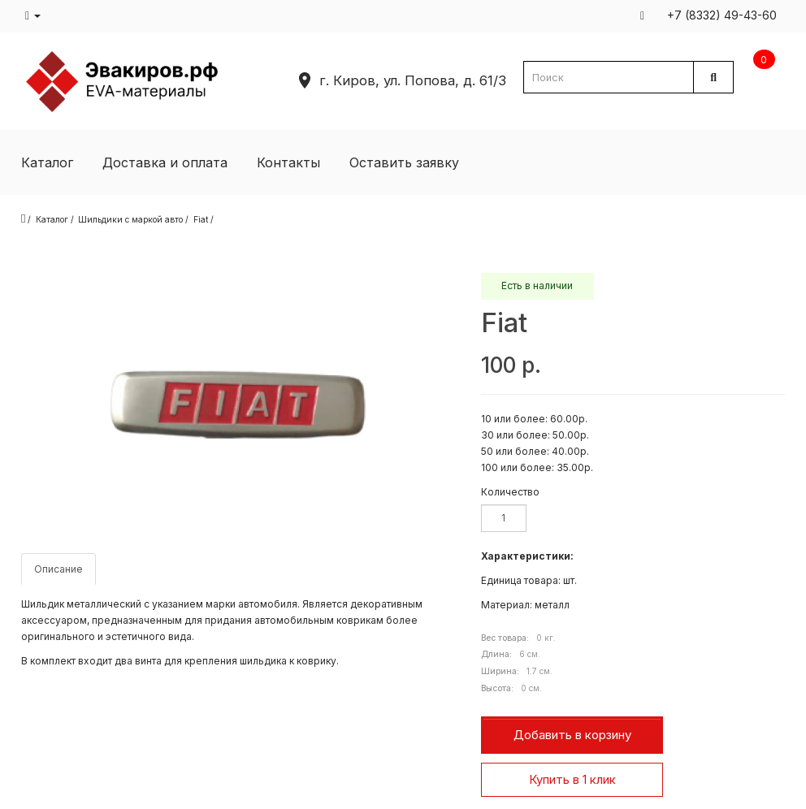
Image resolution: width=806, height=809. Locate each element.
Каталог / (55, 219)
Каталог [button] (47, 162)
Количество (510, 492)
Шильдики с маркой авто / (133, 219)
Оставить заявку (404, 162)
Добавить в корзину (572, 734)
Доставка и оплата (165, 162)
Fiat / (203, 219)
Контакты (288, 162)
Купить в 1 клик (572, 779)
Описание (58, 569)
